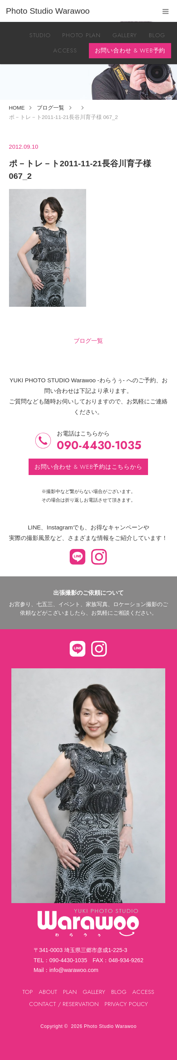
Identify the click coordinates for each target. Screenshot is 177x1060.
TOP (27, 992)
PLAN (70, 992)
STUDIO (40, 35)
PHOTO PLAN (81, 35)
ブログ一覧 (88, 340)
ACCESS (65, 50)
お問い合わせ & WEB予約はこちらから (88, 467)
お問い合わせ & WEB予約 (130, 50)
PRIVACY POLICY (126, 1004)
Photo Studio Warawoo (110, 1026)
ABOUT (48, 992)
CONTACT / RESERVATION (64, 1004)
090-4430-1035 (99, 445)
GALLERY (124, 35)
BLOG (157, 35)
